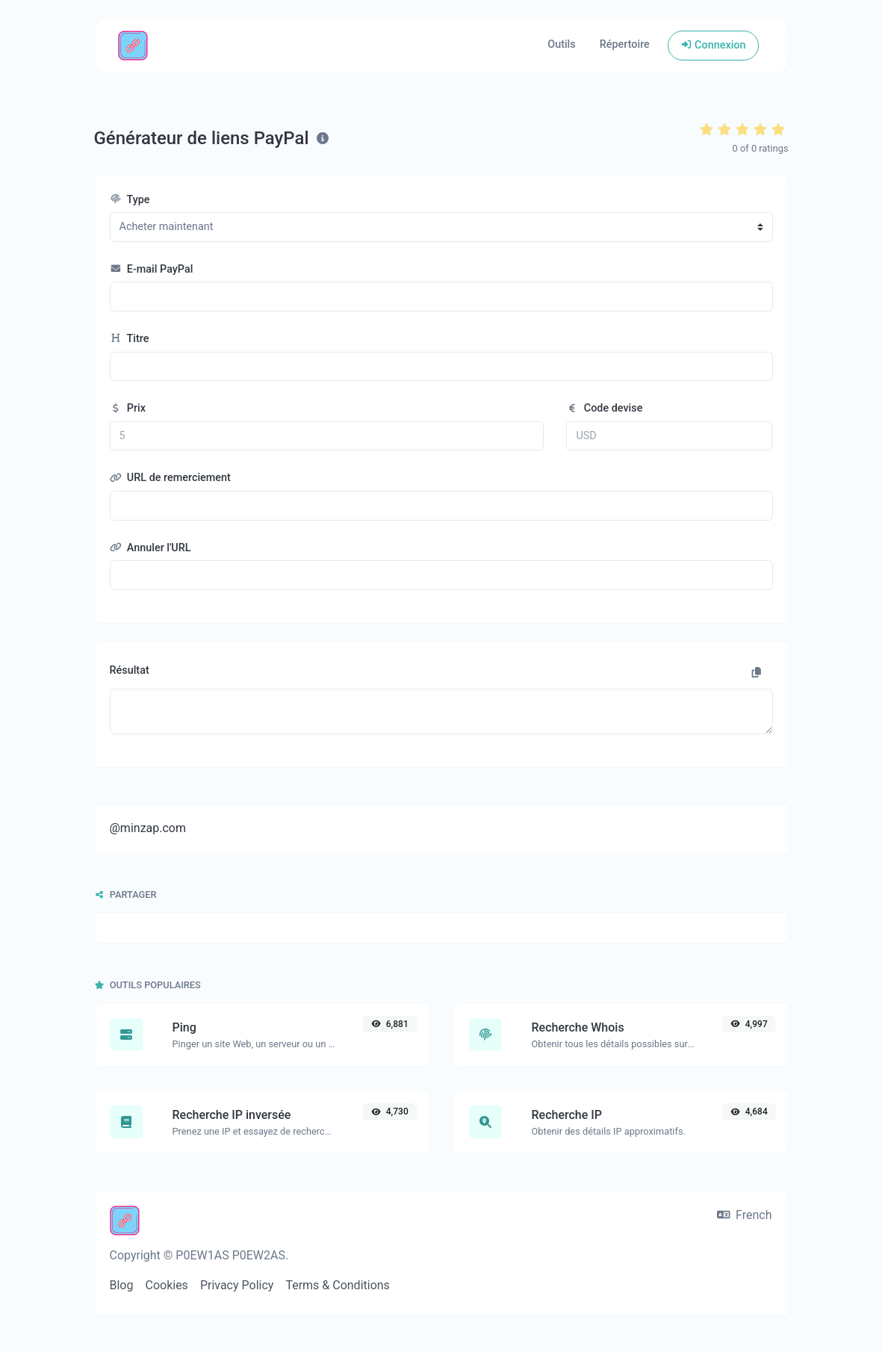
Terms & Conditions (337, 1285)
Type (130, 199)
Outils (561, 44)
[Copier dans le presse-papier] (756, 673)
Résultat (129, 670)
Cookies (166, 1285)
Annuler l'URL (150, 548)
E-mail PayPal (151, 269)
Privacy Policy (237, 1285)
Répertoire (625, 44)
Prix (128, 408)
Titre (129, 338)
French (744, 1215)
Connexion (713, 45)
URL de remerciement (170, 477)
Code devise (604, 408)
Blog (122, 1285)
